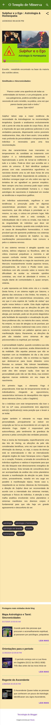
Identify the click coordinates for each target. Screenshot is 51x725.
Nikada (32, 720)
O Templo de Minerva (25, 5)
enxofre (29, 528)
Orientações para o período (17, 648)
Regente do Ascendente (15, 680)
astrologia (7, 523)
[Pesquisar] (47, 5)
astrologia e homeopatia (26, 523)
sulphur (20, 534)
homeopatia (8, 534)
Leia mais (44, 640)
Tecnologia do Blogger (25, 714)
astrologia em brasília (12, 528)
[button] (47, 14)
